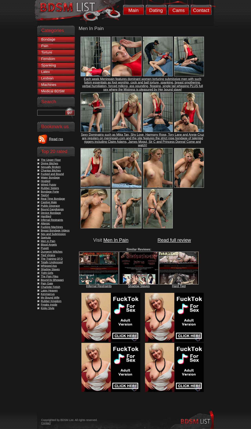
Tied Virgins (48, 255)
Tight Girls (47, 272)
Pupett (45, 248)
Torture (46, 52)
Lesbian (47, 78)
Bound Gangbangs (52, 209)
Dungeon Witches (52, 251)
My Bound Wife (50, 297)
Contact (201, 10)
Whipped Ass (49, 265)
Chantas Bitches (51, 170)
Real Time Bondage (53, 198)
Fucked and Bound (52, 174)
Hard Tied (179, 286)
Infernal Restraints (99, 286)
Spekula (46, 237)
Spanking (48, 65)
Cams (178, 10)
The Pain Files (49, 276)
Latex (45, 72)
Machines (48, 85)
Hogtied (45, 181)
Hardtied (46, 216)
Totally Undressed (52, 262)
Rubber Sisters (50, 188)
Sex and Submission (53, 234)
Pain (44, 46)
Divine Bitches (49, 163)
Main (133, 10)
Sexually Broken (51, 167)
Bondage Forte (50, 191)
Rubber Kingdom (51, 301)
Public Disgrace (50, 205)
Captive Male (49, 202)
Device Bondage (51, 212)
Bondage (48, 39)
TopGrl (45, 195)
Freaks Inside (49, 304)
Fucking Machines (52, 227)
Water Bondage (50, 177)
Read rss (56, 139)
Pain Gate (47, 283)
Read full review (174, 240)
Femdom (48, 59)
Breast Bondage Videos (55, 230)
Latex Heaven (49, 290)
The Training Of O (52, 258)
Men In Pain (115, 240)
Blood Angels (49, 244)
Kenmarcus (48, 294)
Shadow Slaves (139, 286)
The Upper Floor (51, 159)
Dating (156, 10)
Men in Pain (48, 241)
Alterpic (45, 223)
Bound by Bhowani (52, 279)
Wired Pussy (48, 184)
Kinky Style (47, 308)
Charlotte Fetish (50, 287)
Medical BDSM (53, 91)
